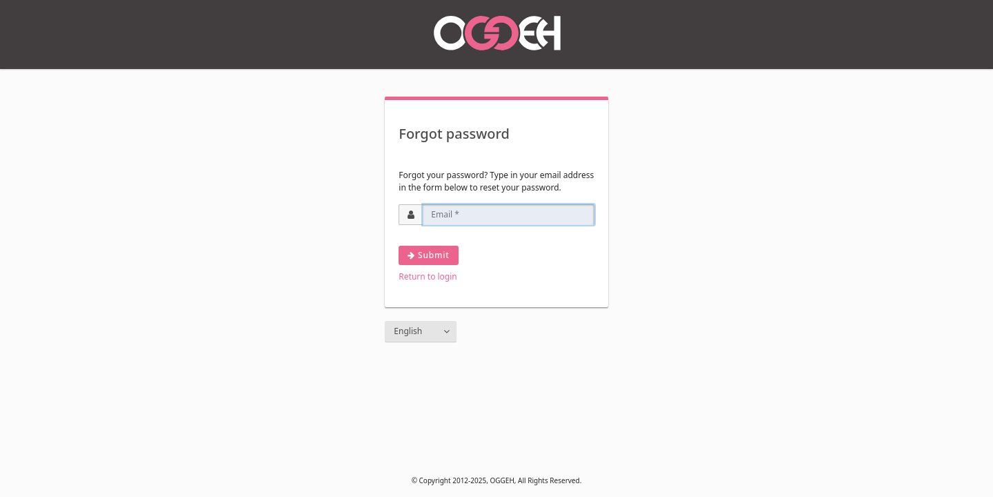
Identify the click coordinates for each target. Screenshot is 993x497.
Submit (428, 255)
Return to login (428, 276)
